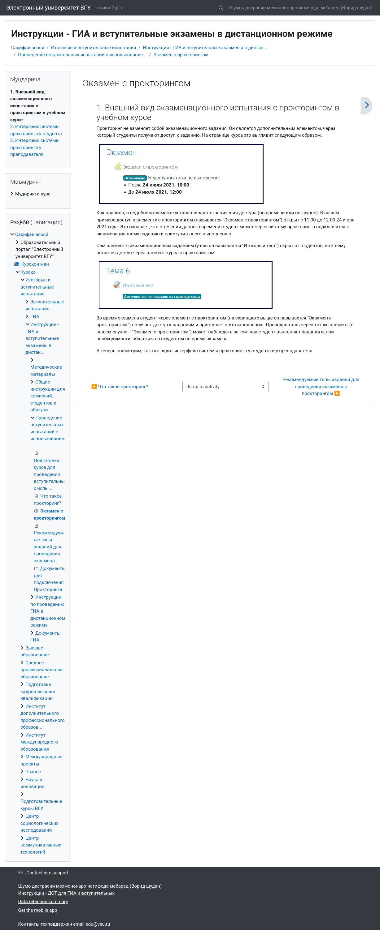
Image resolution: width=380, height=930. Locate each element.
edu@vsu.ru (98, 924)
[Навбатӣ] (366, 105)
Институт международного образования (39, 742)
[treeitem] (38, 194)
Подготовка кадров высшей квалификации (37, 691)
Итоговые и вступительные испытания (93, 47)
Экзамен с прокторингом (180, 55)
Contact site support (43, 873)
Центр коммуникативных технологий (40, 845)
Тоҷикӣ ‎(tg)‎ (106, 8)
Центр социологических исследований (39, 823)
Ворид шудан (356, 8)
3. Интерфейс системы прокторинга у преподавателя (34, 147)
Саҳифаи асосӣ (27, 47)
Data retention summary (43, 901)
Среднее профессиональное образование (41, 669)
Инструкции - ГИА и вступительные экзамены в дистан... (205, 47)
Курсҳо (28, 272)
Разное (33, 771)
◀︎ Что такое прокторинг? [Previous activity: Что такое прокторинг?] (119, 386)
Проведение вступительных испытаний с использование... (82, 55)
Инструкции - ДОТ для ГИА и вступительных (66, 893)
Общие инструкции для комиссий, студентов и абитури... (47, 396)
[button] (221, 7)
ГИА (34, 316)
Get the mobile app (37, 910)
